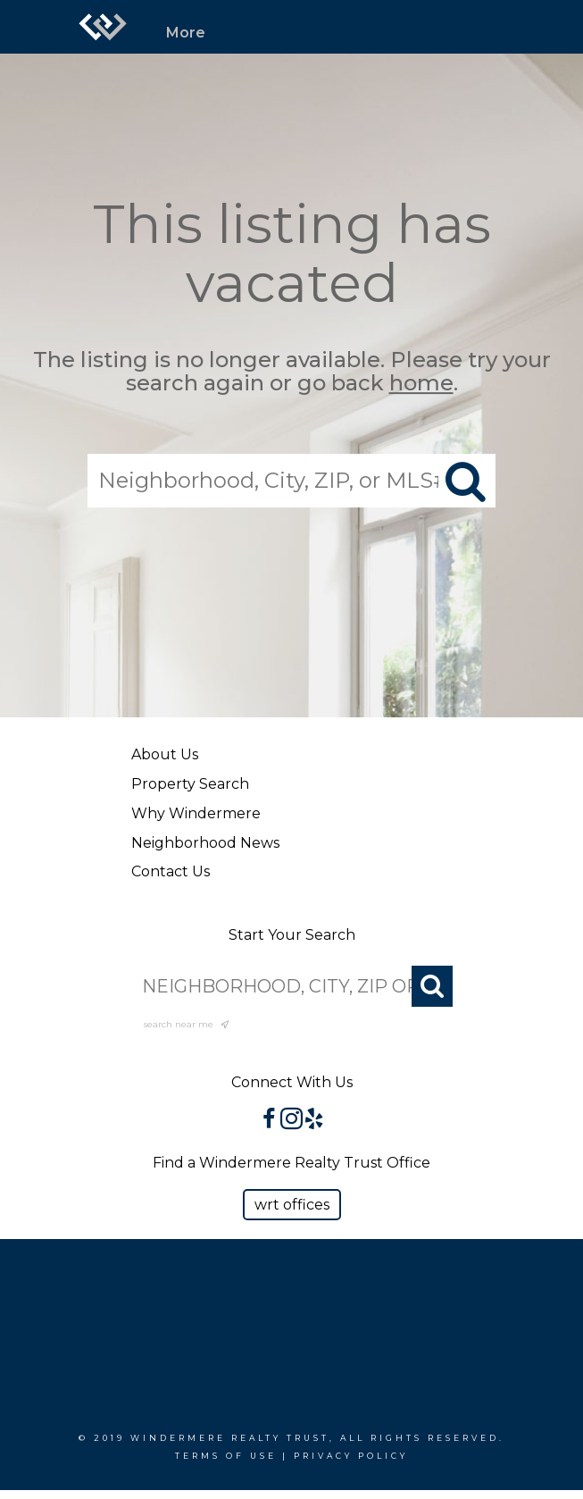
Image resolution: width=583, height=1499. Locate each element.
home (421, 384)
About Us (164, 754)
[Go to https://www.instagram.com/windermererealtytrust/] (291, 1120)
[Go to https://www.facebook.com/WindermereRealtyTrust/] (269, 1120)
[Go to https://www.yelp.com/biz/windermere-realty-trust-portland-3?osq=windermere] (314, 1120)
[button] (292, 1204)
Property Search (190, 783)
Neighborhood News (205, 842)
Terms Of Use (226, 1456)
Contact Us (170, 871)
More (185, 32)
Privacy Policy (351, 1456)
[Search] (432, 986)
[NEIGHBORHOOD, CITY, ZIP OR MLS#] (292, 986)
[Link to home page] (102, 27)
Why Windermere (196, 813)
